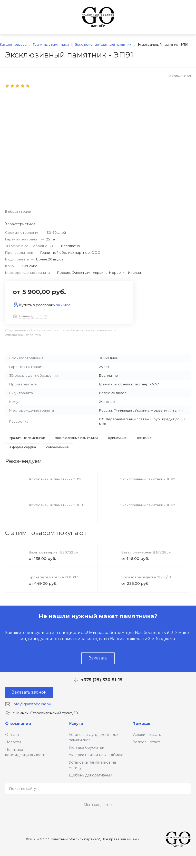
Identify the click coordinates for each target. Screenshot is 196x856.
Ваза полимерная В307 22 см (54, 552)
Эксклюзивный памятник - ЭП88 (55, 505)
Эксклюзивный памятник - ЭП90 (55, 479)
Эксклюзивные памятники (76, 438)
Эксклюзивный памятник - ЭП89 (147, 479)
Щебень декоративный (90, 775)
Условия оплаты (147, 734)
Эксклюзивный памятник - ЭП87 (147, 505)
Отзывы (12, 734)
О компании (18, 723)
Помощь (141, 723)
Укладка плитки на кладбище (96, 755)
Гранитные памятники (27, 438)
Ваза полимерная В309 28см (146, 552)
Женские (144, 438)
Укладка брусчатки (86, 747)
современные (57, 447)
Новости (13, 742)
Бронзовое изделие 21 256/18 (146, 577)
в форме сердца (22, 447)
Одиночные (117, 438)
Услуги (76, 723)
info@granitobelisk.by (32, 704)
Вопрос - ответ (146, 742)
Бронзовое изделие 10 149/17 (53, 577)
